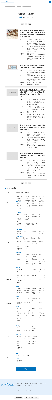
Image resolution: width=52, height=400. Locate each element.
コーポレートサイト (27, 386)
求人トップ (19, 383)
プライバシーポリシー (44, 383)
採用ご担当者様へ (34, 383)
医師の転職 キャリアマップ (10, 6)
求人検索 (19, 6)
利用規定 (19, 386)
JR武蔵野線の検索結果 (27, 6)
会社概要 (26, 383)
